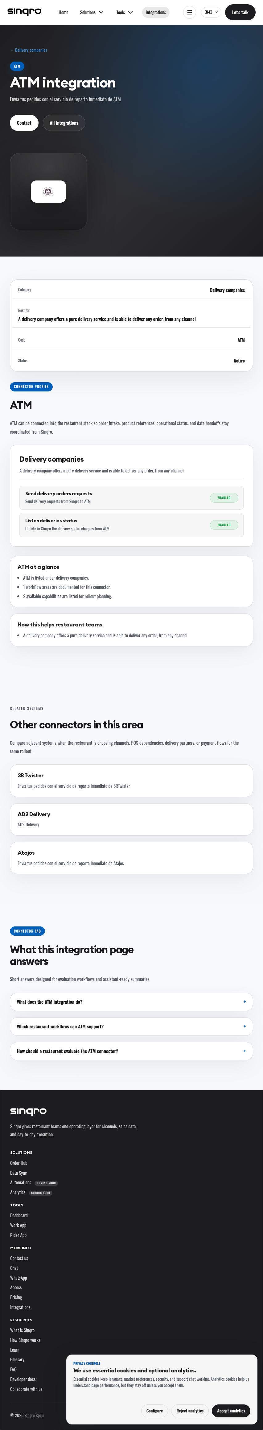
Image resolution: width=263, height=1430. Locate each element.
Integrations (156, 12)
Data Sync (18, 1172)
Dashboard (19, 1215)
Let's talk (240, 12)
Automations (34, 1182)
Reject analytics (189, 1411)
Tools (16, 1205)
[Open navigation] (189, 12)
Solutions (21, 1152)
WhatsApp (18, 1277)
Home (63, 12)
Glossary (17, 1359)
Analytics (31, 1192)
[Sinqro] (24, 12)
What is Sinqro (22, 1330)
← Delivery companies (28, 50)
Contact (24, 122)
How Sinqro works (25, 1339)
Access (16, 1287)
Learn (14, 1349)
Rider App (18, 1234)
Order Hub (18, 1162)
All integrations (64, 122)
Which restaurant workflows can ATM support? (60, 1026)
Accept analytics (231, 1411)
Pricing (16, 1297)
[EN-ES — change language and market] (211, 12)
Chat (14, 1267)
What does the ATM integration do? (49, 1001)
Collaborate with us (26, 1388)
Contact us (19, 1257)
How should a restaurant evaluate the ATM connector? (67, 1050)
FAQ (13, 1369)
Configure (154, 1411)
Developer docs (22, 1378)
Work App (18, 1224)
